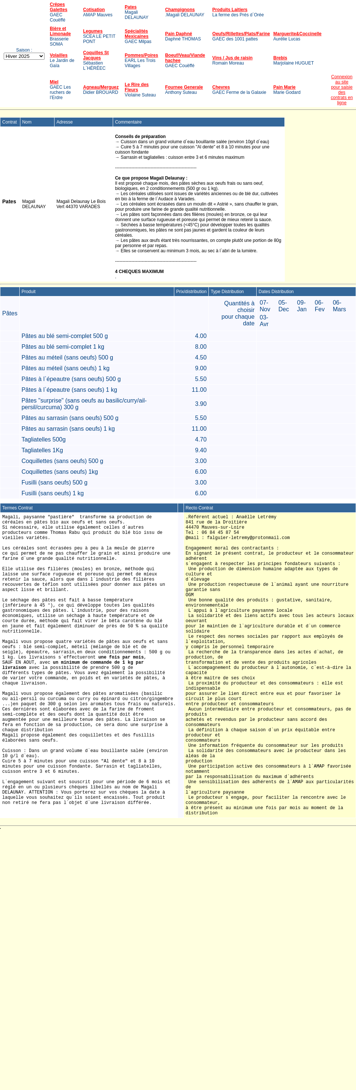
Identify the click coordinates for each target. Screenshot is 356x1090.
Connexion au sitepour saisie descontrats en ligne (342, 89)
